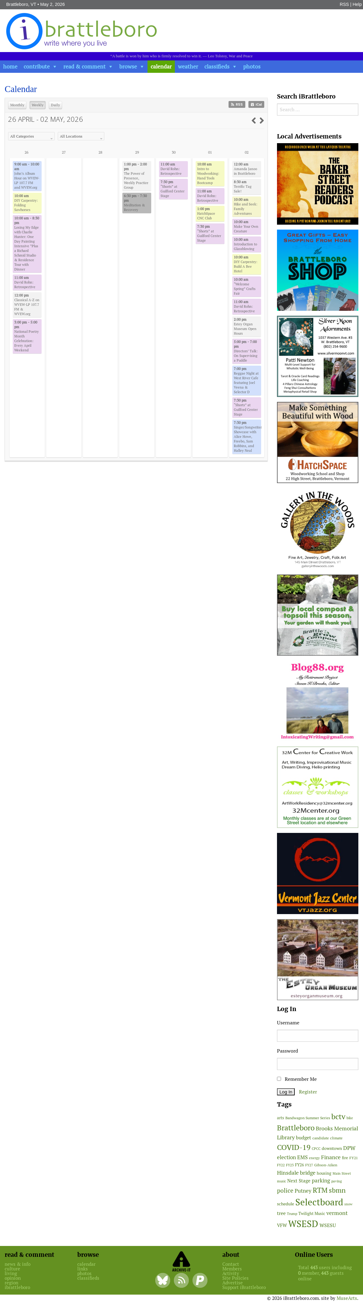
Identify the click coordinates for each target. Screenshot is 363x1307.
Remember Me (297, 1079)
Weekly (37, 105)
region (11, 1282)
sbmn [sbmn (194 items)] (337, 1190)
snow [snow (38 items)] (348, 1204)
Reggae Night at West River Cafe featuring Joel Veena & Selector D (246, 380)
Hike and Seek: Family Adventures (245, 206)
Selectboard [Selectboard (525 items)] (319, 1202)
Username (288, 1022)
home (10, 66)
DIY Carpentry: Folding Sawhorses (26, 203)
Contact (230, 1264)
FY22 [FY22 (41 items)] (281, 1165)
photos (252, 66)
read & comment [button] (84, 66)
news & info (17, 1264)
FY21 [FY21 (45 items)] (353, 1157)
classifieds (216, 66)
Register (308, 1092)
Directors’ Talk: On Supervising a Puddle (246, 351)
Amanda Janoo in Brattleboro (245, 169)
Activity (230, 1273)
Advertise (232, 1282)
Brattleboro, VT (21, 4)
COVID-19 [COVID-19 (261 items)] (294, 1147)
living (11, 1273)
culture (12, 1268)
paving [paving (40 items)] (336, 1181)
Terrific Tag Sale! (243, 186)
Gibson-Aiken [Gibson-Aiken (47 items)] (325, 1165)
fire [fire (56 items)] (345, 1157)
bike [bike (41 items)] (350, 1118)
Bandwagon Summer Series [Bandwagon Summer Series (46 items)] (307, 1118)
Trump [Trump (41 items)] (292, 1214)
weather (188, 66)
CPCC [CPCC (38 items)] (316, 1148)
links (82, 1268)
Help (357, 4)
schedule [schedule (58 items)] (285, 1204)
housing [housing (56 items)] (324, 1173)
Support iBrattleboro (244, 1287)
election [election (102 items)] (286, 1157)
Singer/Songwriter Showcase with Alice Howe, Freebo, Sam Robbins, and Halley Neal (247, 436)
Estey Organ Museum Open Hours (245, 326)
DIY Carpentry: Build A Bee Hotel (245, 264)
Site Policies (235, 1278)
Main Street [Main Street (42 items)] (342, 1173)
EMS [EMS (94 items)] (302, 1157)
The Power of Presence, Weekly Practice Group (136, 176)
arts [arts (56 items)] (280, 1117)
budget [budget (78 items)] (303, 1137)
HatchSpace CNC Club (206, 213)
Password (287, 1051)
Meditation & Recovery (135, 203)
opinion (13, 1278)
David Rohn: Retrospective (24, 282)
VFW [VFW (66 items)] (282, 1225)
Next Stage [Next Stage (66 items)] (299, 1181)
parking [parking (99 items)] (321, 1180)
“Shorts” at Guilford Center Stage (172, 189)
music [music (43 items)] (281, 1181)
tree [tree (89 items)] (281, 1213)
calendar (161, 66)
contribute (37, 66)
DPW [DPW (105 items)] (349, 1147)
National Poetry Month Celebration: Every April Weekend (26, 336)
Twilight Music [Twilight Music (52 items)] (311, 1213)
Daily (55, 105)
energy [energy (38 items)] (314, 1158)
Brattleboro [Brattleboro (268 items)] (296, 1128)
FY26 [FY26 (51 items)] (299, 1165)
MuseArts (347, 1298)
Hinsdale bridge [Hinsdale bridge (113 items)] (296, 1172)
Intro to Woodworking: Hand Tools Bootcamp (208, 173)
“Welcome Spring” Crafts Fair (245, 286)
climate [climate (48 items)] (336, 1138)
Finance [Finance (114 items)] (331, 1157)
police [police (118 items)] (285, 1190)
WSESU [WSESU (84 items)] (328, 1225)
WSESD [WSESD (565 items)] (303, 1224)
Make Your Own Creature (246, 226)
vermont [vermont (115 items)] (337, 1213)
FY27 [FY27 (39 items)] (309, 1165)
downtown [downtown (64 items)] (332, 1148)
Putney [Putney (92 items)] (303, 1190)
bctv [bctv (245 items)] (338, 1116)
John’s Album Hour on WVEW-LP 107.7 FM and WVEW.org (26, 176)
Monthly (17, 105)
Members (232, 1268)
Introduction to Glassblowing (245, 244)
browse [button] (128, 66)
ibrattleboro (17, 1287)
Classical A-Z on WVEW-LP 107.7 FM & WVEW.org (26, 304)
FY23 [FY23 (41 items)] (290, 1165)
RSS (344, 4)
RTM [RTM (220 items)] (320, 1190)
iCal (256, 105)
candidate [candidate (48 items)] (320, 1138)
